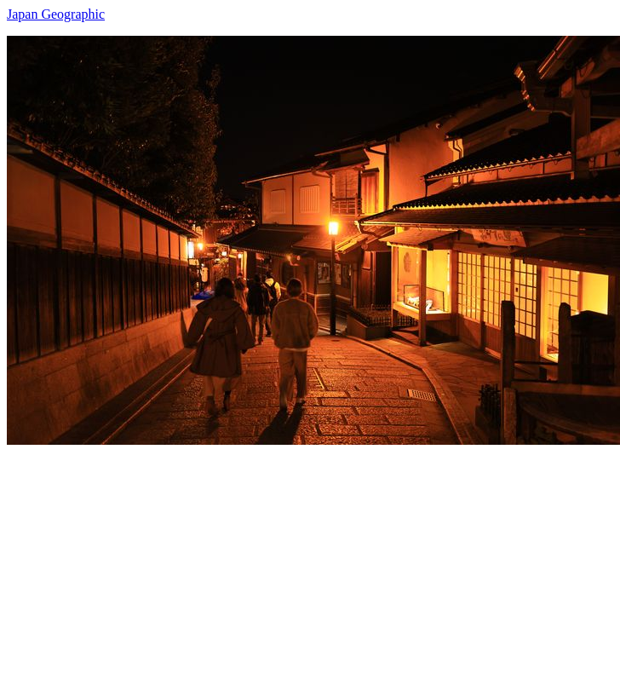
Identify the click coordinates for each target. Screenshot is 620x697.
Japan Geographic (56, 14)
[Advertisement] (294, 564)
